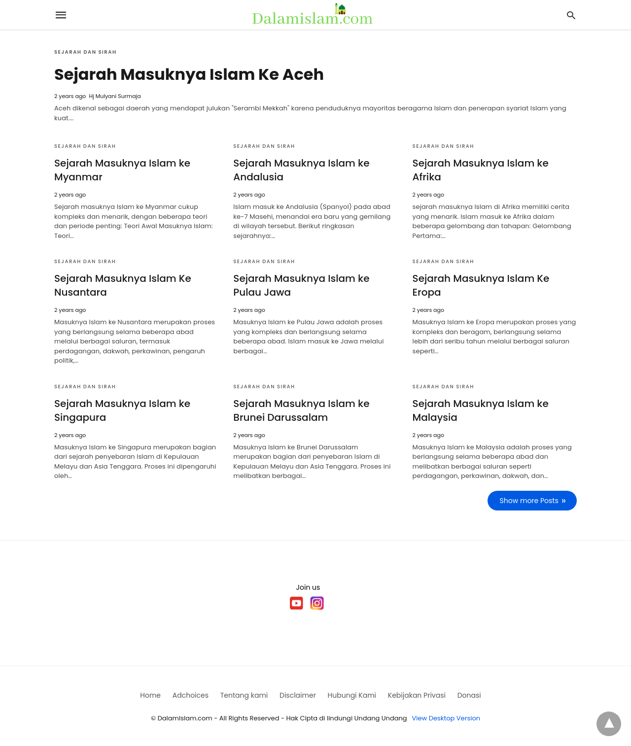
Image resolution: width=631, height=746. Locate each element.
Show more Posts (529, 501)
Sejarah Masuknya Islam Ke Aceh (189, 74)
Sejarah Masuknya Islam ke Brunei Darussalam (301, 410)
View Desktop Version (446, 718)
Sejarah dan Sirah (85, 52)
